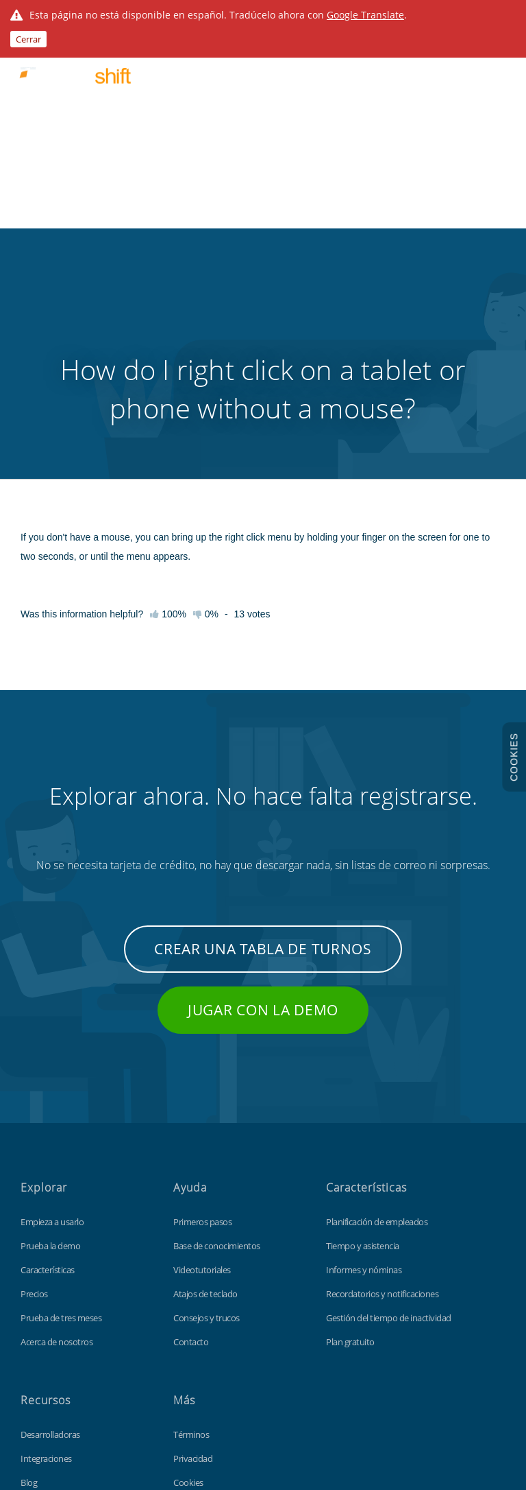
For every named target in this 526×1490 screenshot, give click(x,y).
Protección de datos (211, 1305)
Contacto (190, 1140)
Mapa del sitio (199, 1329)
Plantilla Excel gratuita (61, 1353)
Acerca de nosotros (56, 1140)
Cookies (188, 1281)
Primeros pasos (202, 1020)
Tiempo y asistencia (362, 1044)
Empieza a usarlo (52, 1020)
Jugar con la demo (263, 808)
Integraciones (46, 1257)
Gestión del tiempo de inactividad (388, 1116)
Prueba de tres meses (61, 1116)
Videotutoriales (202, 1068)
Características (48, 1068)
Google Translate (365, 14)
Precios (34, 1092)
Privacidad (192, 1257)
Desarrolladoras (50, 1233)
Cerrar (28, 39)
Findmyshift (77, 1427)
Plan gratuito (350, 1140)
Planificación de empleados (376, 1020)
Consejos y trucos (206, 1116)
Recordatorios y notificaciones (382, 1092)
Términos (191, 1233)
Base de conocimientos (216, 1044)
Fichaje (34, 1305)
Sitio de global (199, 1353)
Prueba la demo (50, 1044)
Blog (29, 1281)
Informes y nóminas (363, 1068)
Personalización (50, 1329)
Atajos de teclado (205, 1092)
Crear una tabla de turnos (263, 747)
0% (205, 412)
